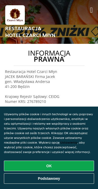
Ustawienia (68, 142)
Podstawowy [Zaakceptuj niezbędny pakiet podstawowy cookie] (49, 178)
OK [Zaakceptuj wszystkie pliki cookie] (49, 166)
